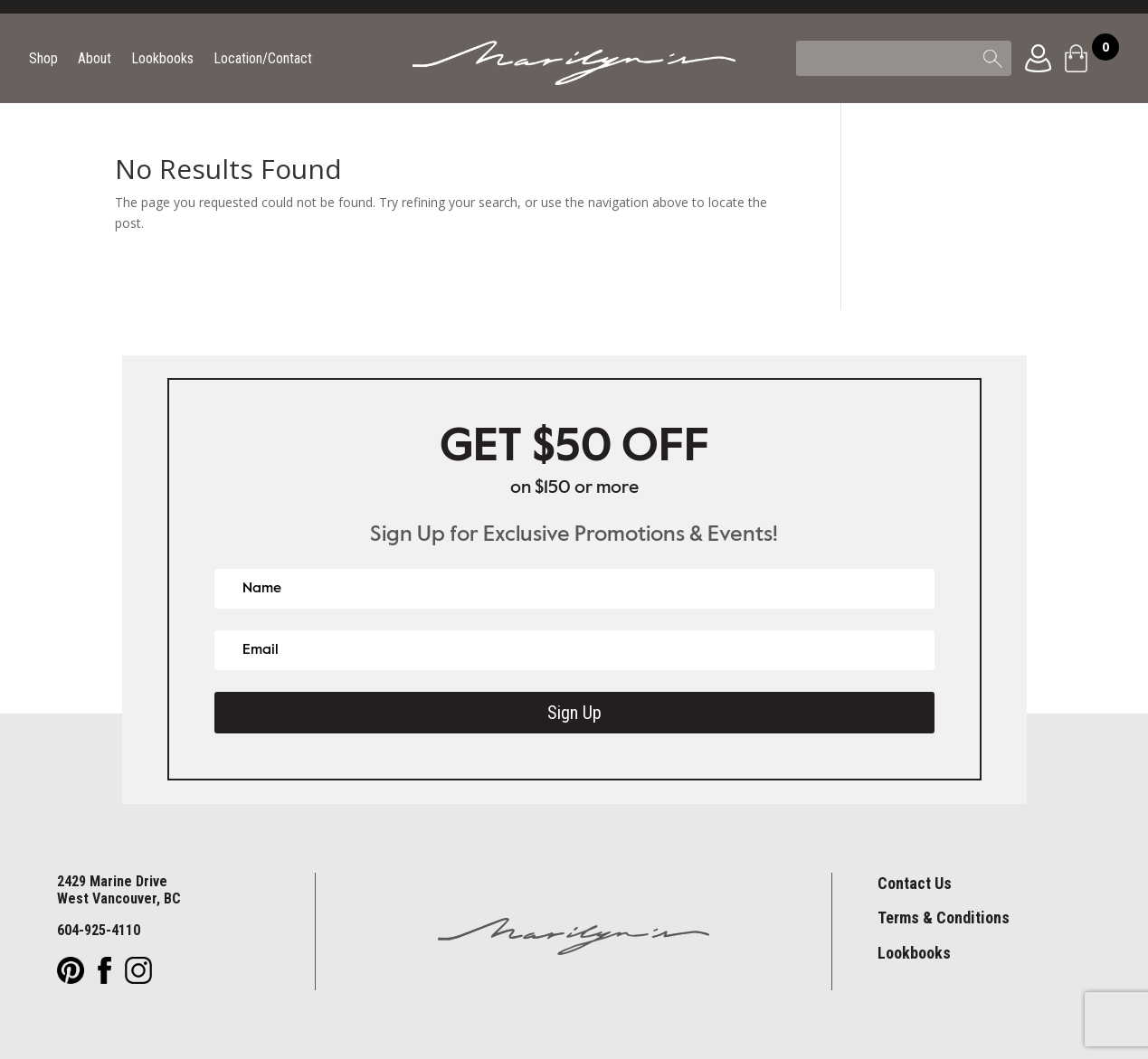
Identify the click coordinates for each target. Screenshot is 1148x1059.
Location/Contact (262, 59)
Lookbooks (162, 59)
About (94, 59)
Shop (43, 59)
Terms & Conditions (944, 917)
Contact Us (915, 883)
